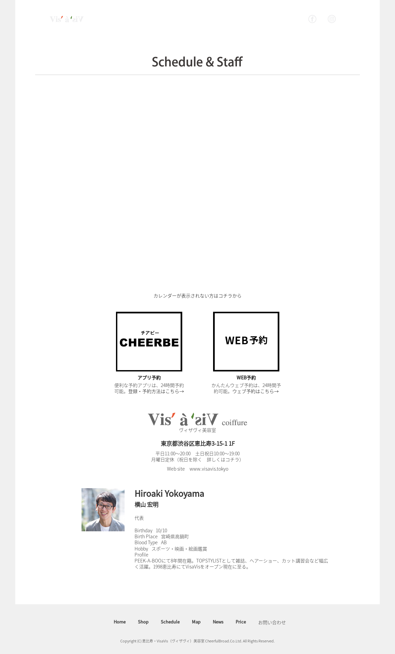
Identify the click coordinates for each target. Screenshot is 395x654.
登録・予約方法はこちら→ (156, 391)
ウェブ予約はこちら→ (255, 391)
